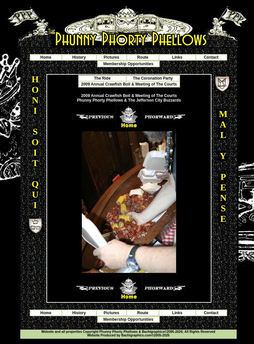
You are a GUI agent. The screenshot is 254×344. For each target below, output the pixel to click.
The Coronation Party (153, 78)
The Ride (102, 78)
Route (142, 57)
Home (45, 57)
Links (177, 57)
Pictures (111, 57)
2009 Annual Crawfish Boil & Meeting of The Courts (129, 84)
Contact (211, 57)
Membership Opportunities (128, 64)
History (79, 57)
